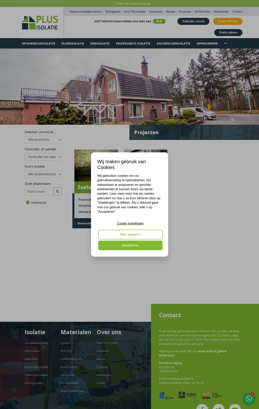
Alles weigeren (130, 234)
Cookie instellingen (130, 223)
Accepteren (130, 245)
